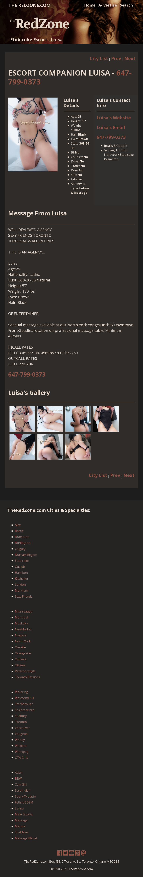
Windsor (21, 746)
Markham (21, 590)
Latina (19, 808)
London (20, 584)
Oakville (20, 647)
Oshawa (20, 659)
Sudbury (21, 716)
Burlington (22, 543)
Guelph (20, 567)
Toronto (21, 722)
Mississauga (23, 611)
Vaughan (21, 734)
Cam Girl (21, 784)
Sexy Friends (23, 596)
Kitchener (21, 579)
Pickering (21, 692)
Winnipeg (21, 752)
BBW (18, 778)
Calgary (20, 549)
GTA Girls (21, 758)
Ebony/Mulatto (25, 796)
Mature (20, 826)
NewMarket (23, 629)
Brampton (22, 537)
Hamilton (21, 573)
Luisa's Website (114, 118)
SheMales (21, 832)
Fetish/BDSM (24, 802)
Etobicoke (22, 561)
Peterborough (25, 671)
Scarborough (24, 704)
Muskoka (21, 623)
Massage (21, 820)
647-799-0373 (111, 137)
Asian (19, 772)
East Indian (22, 790)
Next (129, 58)
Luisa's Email (111, 127)
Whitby (20, 740)
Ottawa (20, 665)
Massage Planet (26, 838)
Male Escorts (24, 814)
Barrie (19, 531)
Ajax (18, 525)
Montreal (21, 617)
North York (23, 641)
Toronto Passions (27, 677)
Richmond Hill (24, 698)
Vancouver (22, 728)
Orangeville (23, 653)
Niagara (20, 635)
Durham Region (26, 555)
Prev (116, 58)
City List (99, 58)
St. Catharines (24, 710)
